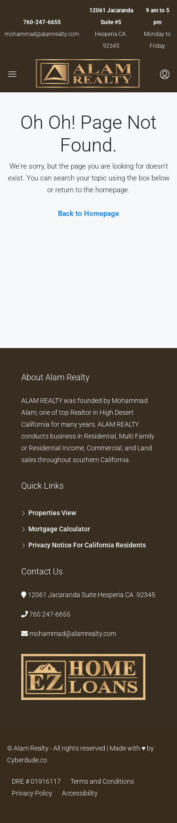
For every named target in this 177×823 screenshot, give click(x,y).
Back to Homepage (88, 213)
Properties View (52, 513)
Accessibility (80, 793)
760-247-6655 (42, 22)
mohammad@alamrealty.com (42, 34)
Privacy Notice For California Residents (87, 545)
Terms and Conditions (102, 781)
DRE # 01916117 (36, 781)
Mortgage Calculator (59, 529)
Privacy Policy (32, 793)
